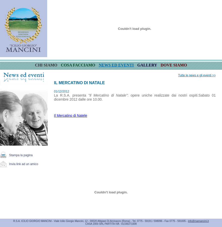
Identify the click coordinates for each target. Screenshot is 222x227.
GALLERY (147, 65)
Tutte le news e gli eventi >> (197, 75)
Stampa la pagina (21, 155)
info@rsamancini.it (198, 221)
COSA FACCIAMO (78, 65)
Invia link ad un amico (23, 164)
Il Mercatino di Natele (70, 116)
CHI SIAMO (46, 65)
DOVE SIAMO (174, 65)
